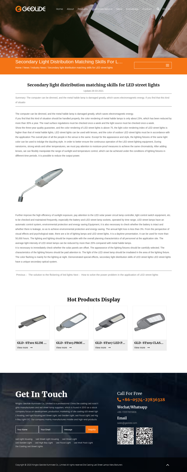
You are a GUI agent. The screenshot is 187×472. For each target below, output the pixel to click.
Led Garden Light (23, 442)
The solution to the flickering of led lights (50, 274)
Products (83, 9)
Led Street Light (69, 439)
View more (25, 347)
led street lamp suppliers (52, 407)
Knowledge (132, 9)
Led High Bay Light (44, 442)
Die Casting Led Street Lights (29, 446)
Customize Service (102, 9)
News (119, 9)
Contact (147, 9)
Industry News (38, 67)
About (70, 9)
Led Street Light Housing (47, 439)
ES (169, 9)
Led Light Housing (23, 439)
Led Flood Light (63, 442)
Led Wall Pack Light (83, 442)
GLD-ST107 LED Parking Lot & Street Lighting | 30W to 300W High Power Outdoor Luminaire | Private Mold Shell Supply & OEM (110, 343)
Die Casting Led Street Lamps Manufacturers (102, 464)
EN (164, 9)
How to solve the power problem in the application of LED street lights (119, 274)
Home (59, 9)
